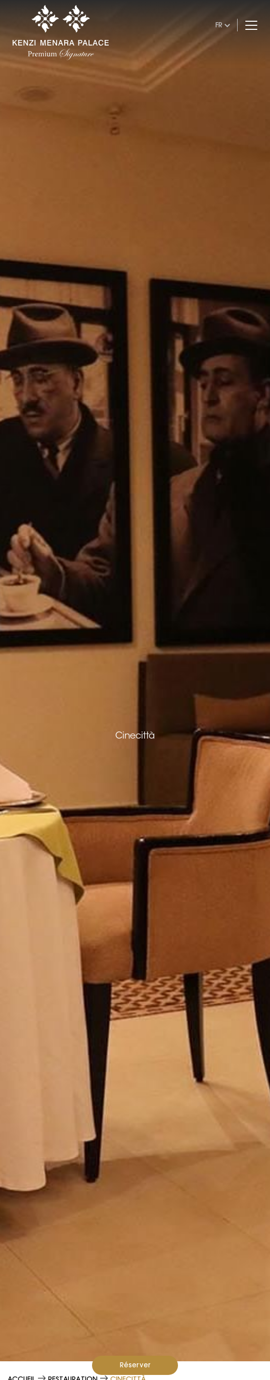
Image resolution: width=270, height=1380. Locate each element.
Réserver (135, 1364)
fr (218, 24)
